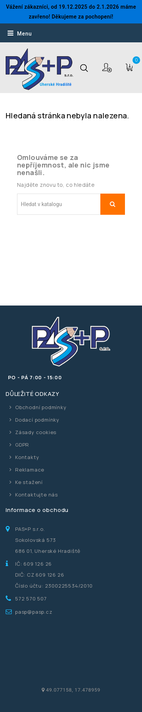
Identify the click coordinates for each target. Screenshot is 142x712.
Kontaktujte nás (36, 494)
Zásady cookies (35, 432)
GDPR (22, 444)
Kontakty (27, 457)
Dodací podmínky (37, 419)
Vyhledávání (112, 204)
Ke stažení (29, 482)
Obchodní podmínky (41, 407)
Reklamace (29, 469)
